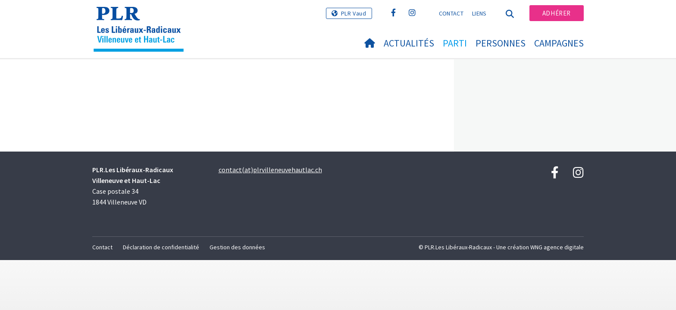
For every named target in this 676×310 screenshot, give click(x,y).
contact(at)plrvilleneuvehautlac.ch (270, 169)
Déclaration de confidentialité (161, 247)
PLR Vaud (353, 13)
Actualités (409, 43)
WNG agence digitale (557, 247)
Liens (479, 13)
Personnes (501, 43)
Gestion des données (237, 247)
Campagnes (559, 43)
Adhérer (556, 13)
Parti (455, 43)
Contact (451, 13)
